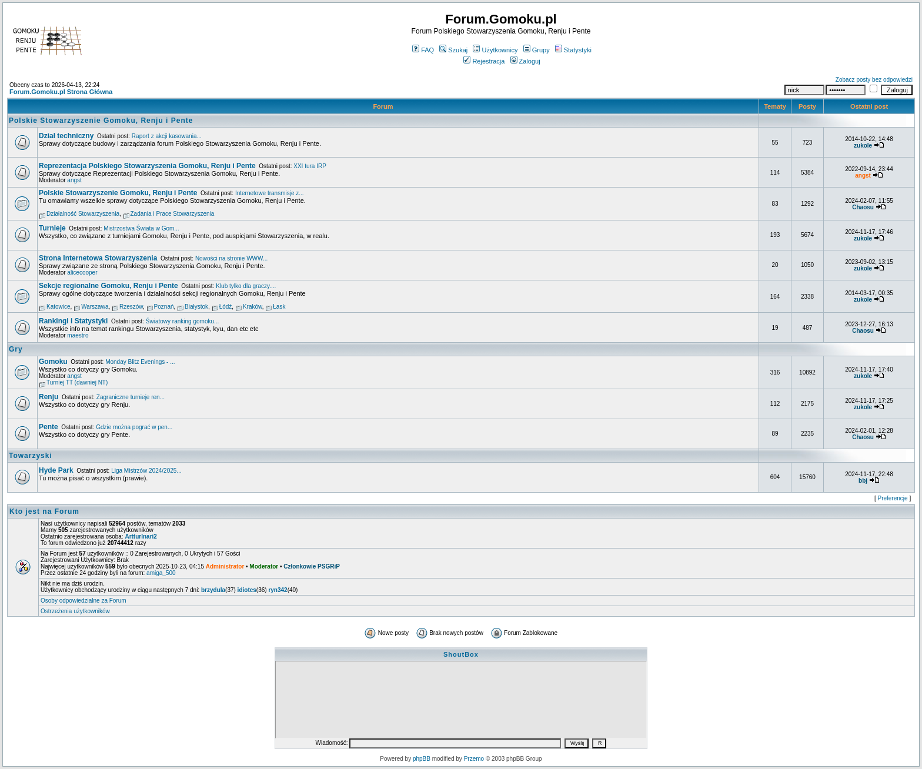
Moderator (263, 566)
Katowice (58, 306)
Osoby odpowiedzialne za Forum (83, 600)
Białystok (196, 306)
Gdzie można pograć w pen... (134, 427)
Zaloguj (525, 61)
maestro (77, 335)
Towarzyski (30, 456)
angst (74, 180)
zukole (863, 145)
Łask (279, 306)
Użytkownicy (495, 50)
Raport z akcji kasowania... (167, 136)
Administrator (225, 566)
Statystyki (573, 50)
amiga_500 (160, 573)
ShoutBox (461, 654)
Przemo (474, 758)
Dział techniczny (66, 136)
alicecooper (82, 272)
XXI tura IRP (309, 166)
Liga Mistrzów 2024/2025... (146, 470)
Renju (48, 397)
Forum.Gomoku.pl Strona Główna (60, 91)
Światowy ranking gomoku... (182, 321)
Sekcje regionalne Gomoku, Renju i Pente (108, 286)
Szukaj (453, 50)
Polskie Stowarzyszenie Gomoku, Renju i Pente (101, 120)
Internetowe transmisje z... (269, 193)
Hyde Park (56, 470)
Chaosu (863, 207)
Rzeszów (131, 306)
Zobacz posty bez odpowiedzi (874, 79)
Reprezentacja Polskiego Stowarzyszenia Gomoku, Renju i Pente (147, 166)
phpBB (421, 758)
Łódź (225, 306)
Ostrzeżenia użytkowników (75, 611)
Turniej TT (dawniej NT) (77, 382)
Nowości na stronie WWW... (231, 258)
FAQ (423, 50)
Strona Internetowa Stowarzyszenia (98, 258)
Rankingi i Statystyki (73, 321)
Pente (48, 427)
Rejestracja (484, 61)
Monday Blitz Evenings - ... (140, 362)
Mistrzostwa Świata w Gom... (141, 228)
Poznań (164, 306)
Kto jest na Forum (44, 511)
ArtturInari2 (140, 536)
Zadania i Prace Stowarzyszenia (173, 213)
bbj (862, 480)
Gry (16, 349)
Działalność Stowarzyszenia (82, 213)
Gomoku (53, 361)
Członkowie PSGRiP (311, 566)
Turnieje (52, 228)
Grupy (536, 50)
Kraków (252, 306)
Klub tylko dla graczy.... (246, 286)
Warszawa (94, 306)
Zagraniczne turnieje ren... (130, 397)
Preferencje (893, 498)
